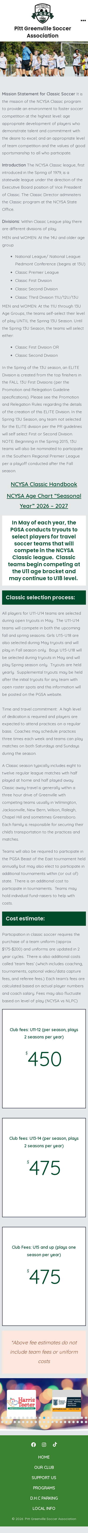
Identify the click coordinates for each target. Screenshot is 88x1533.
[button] (21, 1404)
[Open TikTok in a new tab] (54, 1444)
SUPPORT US (44, 1477)
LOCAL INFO (44, 1508)
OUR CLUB (44, 1467)
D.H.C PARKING (44, 1498)
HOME (44, 1457)
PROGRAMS (44, 1487)
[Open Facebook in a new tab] (33, 1444)
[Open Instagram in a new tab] (44, 1444)
